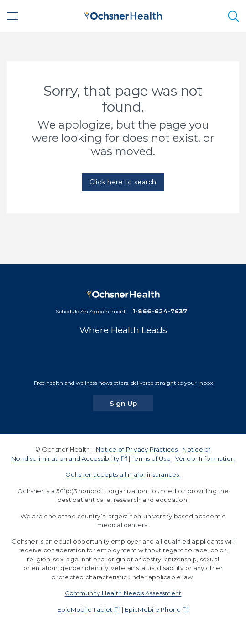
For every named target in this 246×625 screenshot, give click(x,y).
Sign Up (131, 403)
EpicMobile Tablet (85, 609)
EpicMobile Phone (153, 609)
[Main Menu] (12, 16)
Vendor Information (205, 458)
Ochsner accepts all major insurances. (123, 474)
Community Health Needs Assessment (123, 593)
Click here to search (123, 182)
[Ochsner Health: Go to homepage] (123, 14)
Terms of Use (151, 458)
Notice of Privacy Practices (137, 449)
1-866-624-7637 (159, 311)
